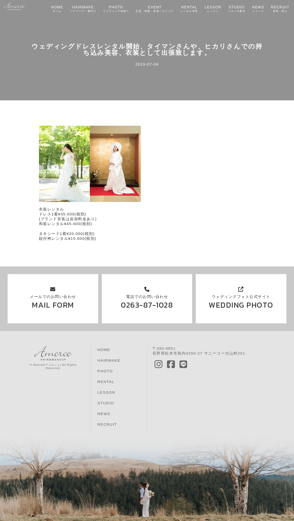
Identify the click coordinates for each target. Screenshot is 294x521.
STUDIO (236, 9)
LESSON (212, 9)
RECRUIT (280, 9)
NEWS (258, 9)
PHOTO (116, 9)
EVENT (155, 9)
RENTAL (189, 9)
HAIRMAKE (83, 9)
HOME (57, 9)
